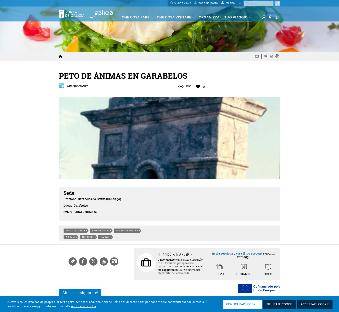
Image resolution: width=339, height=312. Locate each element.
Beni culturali (75, 230)
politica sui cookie (83, 306)
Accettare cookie (315, 304)
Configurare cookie (242, 304)
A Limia (70, 237)
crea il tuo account (249, 253)
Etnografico (100, 230)
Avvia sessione (222, 253)
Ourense (87, 237)
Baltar (105, 237)
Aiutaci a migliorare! (80, 292)
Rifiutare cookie (279, 304)
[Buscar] (258, 3)
